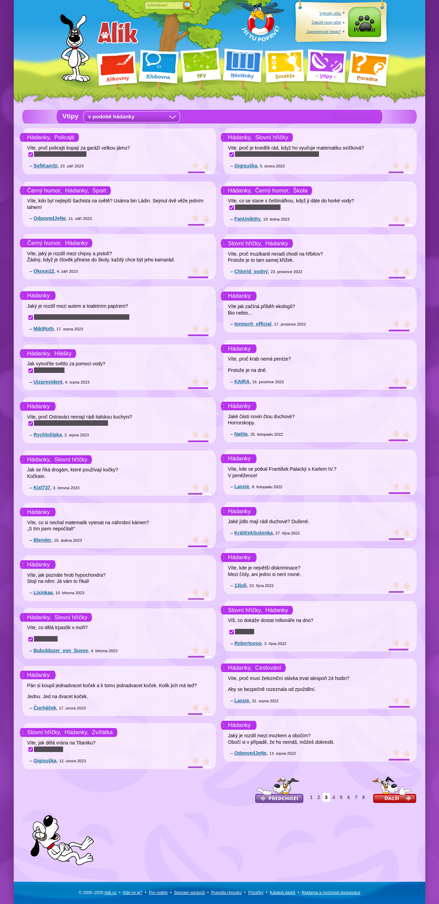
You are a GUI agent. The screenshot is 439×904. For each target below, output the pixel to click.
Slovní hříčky (71, 459)
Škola (300, 190)
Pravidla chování (226, 892)
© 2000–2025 (97, 892)
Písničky (255, 892)
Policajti (64, 137)
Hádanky (76, 243)
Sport (99, 190)
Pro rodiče (158, 892)
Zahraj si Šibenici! (354, 116)
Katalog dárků (282, 892)
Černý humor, (44, 190)
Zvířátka (102, 732)
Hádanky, (39, 137)
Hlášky (63, 353)
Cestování (268, 668)
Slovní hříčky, (44, 732)
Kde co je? (132, 892)
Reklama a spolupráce (331, 892)
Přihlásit (365, 31)
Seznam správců (189, 892)
